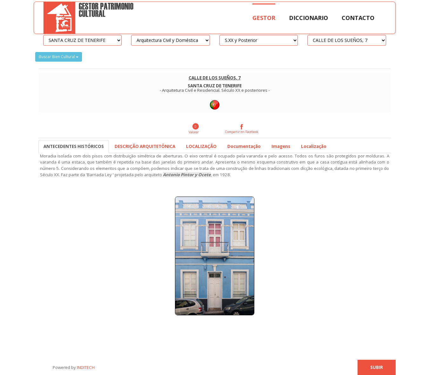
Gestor (263, 18)
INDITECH (85, 367)
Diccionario (308, 18)
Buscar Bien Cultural (58, 56)
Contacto (358, 18)
